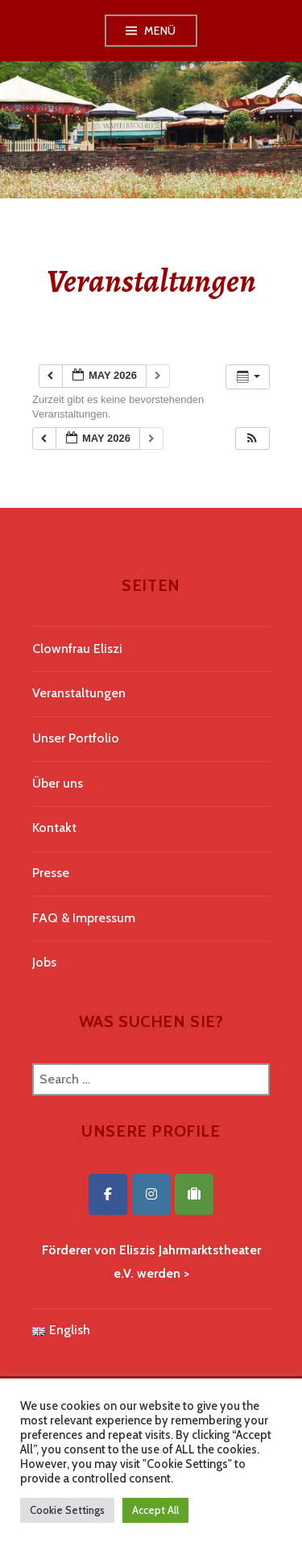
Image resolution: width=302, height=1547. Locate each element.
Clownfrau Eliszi (77, 648)
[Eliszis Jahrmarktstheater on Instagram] (151, 1194)
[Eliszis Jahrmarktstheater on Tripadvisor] (194, 1194)
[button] (252, 439)
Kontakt (54, 827)
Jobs (44, 962)
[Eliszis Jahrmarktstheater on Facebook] (108, 1194)
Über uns (57, 783)
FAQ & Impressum (83, 917)
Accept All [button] (155, 1509)
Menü (160, 30)
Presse (50, 872)
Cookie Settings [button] (67, 1509)
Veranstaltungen (79, 693)
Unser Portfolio (75, 738)
